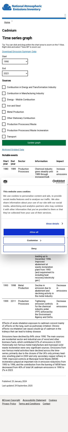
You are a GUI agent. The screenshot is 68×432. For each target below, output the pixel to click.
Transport (11, 136)
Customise (34, 240)
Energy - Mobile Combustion (21, 99)
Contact (46, 403)
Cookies (53, 400)
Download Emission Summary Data (19, 51)
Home (7, 22)
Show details (52, 223)
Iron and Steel (14, 105)
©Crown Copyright (11, 400)
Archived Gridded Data (13, 149)
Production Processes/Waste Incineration (27, 130)
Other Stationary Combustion (21, 118)
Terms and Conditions (29, 403)
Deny (34, 248)
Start (4, 56)
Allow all (34, 232)
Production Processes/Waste (21, 124)
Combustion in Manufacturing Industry (25, 93)
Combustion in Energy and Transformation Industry (31, 87)
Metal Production (15, 112)
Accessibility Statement (34, 400)
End (4, 68)
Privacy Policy (9, 403)
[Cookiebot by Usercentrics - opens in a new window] (52, 181)
